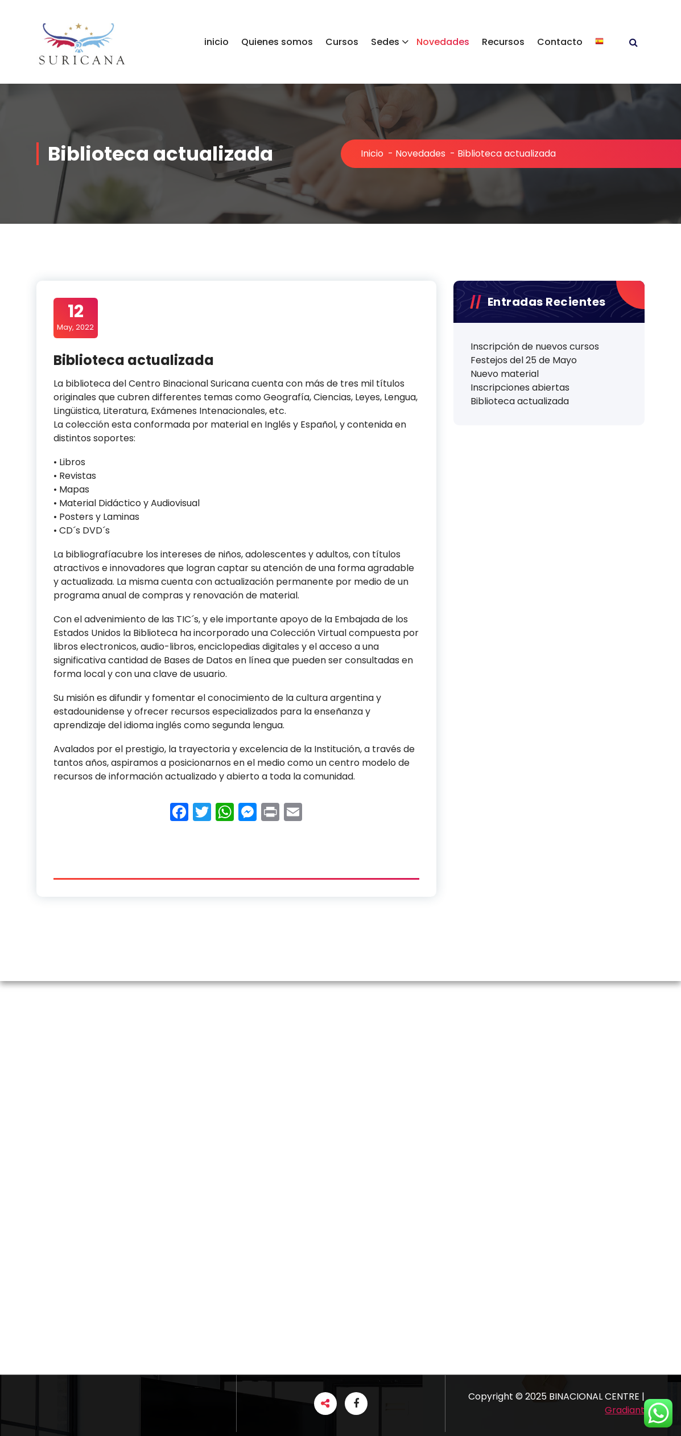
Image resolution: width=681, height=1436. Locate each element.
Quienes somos (277, 41)
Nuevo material (504, 373)
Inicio (372, 153)
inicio (216, 41)
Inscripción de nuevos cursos (534, 346)
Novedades (442, 41)
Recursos (503, 41)
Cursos (341, 41)
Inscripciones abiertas (519, 387)
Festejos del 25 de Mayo (523, 360)
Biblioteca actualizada (519, 401)
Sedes (385, 41)
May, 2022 (75, 317)
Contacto (560, 41)
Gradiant (625, 1410)
